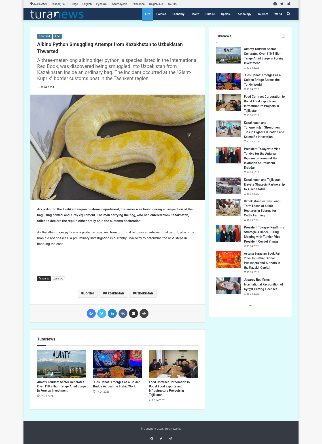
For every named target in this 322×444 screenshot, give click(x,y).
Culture (210, 14)
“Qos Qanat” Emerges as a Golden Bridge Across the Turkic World (262, 79)
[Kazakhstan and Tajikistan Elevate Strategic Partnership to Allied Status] (228, 186)
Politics (161, 14)
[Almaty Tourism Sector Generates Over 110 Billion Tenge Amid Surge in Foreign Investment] (61, 364)
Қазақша (58, 4)
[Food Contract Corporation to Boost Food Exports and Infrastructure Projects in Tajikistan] (173, 364)
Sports (225, 14)
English (87, 4)
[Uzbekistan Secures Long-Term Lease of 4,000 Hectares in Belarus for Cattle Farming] (228, 207)
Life (147, 14)
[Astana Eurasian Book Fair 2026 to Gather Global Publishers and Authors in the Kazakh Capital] (228, 259)
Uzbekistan (144, 293)
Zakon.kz (58, 278)
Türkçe (73, 4)
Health (195, 14)
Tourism (262, 14)
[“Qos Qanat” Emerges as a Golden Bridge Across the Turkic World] (117, 364)
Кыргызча (156, 4)
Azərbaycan (119, 4)
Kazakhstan (114, 293)
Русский (101, 4)
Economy (178, 14)
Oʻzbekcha (138, 4)
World (278, 14)
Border (88, 293)
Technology (243, 14)
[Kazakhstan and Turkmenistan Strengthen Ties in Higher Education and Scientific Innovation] (228, 129)
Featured (44, 36)
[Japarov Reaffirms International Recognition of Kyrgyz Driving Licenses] (228, 285)
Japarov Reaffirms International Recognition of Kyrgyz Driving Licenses (263, 284)
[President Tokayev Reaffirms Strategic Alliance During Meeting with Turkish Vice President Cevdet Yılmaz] (228, 233)
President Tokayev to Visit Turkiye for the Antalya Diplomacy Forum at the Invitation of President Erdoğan (262, 158)
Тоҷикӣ (172, 4)
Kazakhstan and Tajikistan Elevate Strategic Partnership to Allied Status (264, 184)
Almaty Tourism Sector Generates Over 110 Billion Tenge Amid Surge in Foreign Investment (61, 386)
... (250, 305)
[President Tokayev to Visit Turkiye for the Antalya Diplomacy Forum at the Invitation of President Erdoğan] (228, 155)
